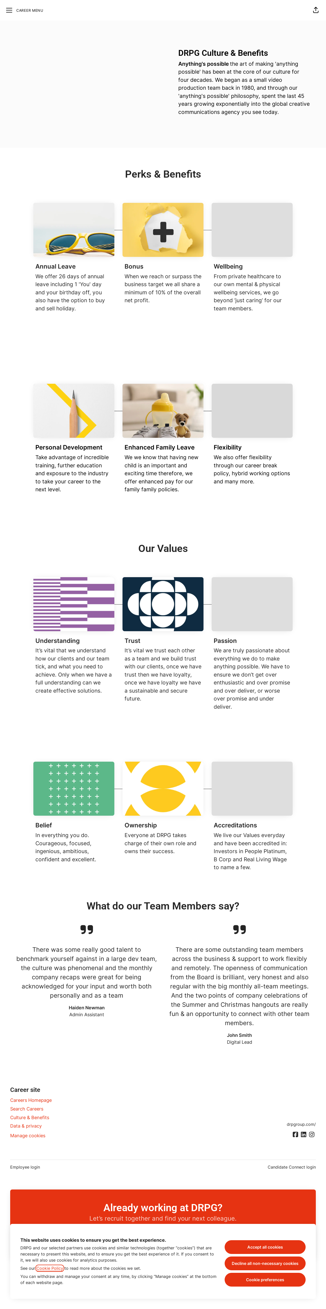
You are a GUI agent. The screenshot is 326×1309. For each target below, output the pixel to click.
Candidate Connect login (292, 1167)
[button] (316, 10)
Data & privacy (26, 1126)
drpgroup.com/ (301, 1124)
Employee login (25, 1167)
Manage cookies (27, 1135)
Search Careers (26, 1109)
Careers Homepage (31, 1100)
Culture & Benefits (29, 1117)
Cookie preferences (265, 1279)
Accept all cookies (265, 1247)
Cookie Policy (49, 1268)
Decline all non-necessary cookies (265, 1263)
